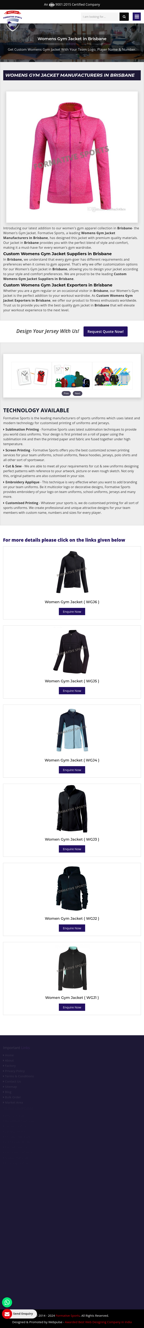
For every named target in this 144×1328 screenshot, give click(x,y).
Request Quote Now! (106, 331)
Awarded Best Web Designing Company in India (98, 1322)
